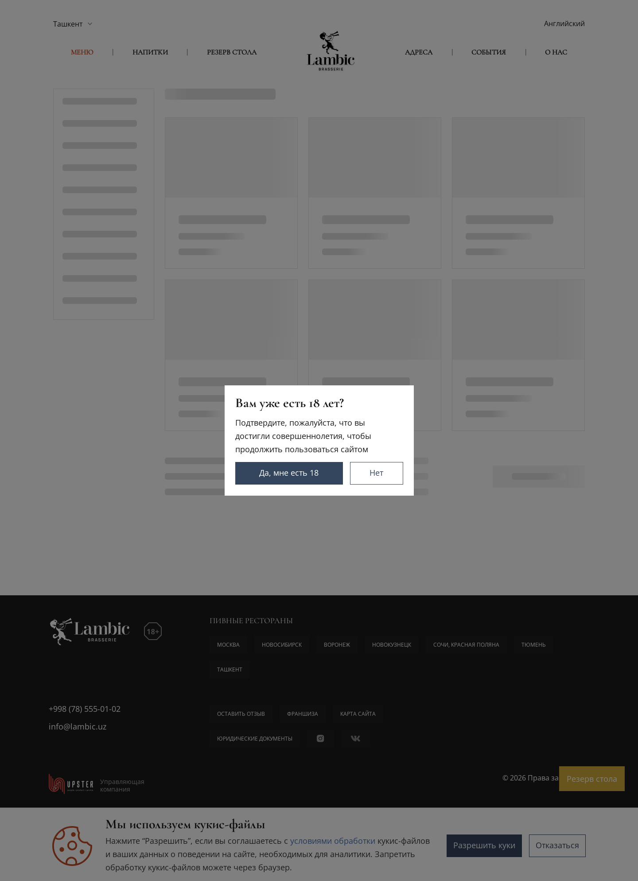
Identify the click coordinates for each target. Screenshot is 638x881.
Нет (376, 472)
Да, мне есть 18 (289, 472)
